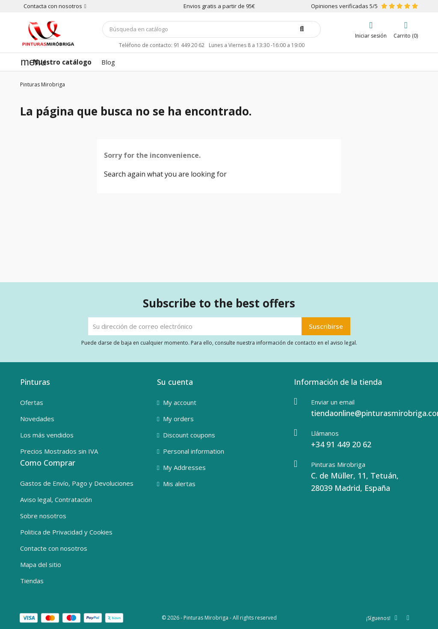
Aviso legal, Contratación (56, 499)
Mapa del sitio (40, 564)
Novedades (37, 418)
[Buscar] (211, 29)
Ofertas (31, 402)
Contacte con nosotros (53, 548)
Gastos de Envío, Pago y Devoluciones (76, 483)
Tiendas (32, 580)
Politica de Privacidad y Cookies (66, 532)
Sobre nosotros (43, 515)
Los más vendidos (47, 435)
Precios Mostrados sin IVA (59, 451)
